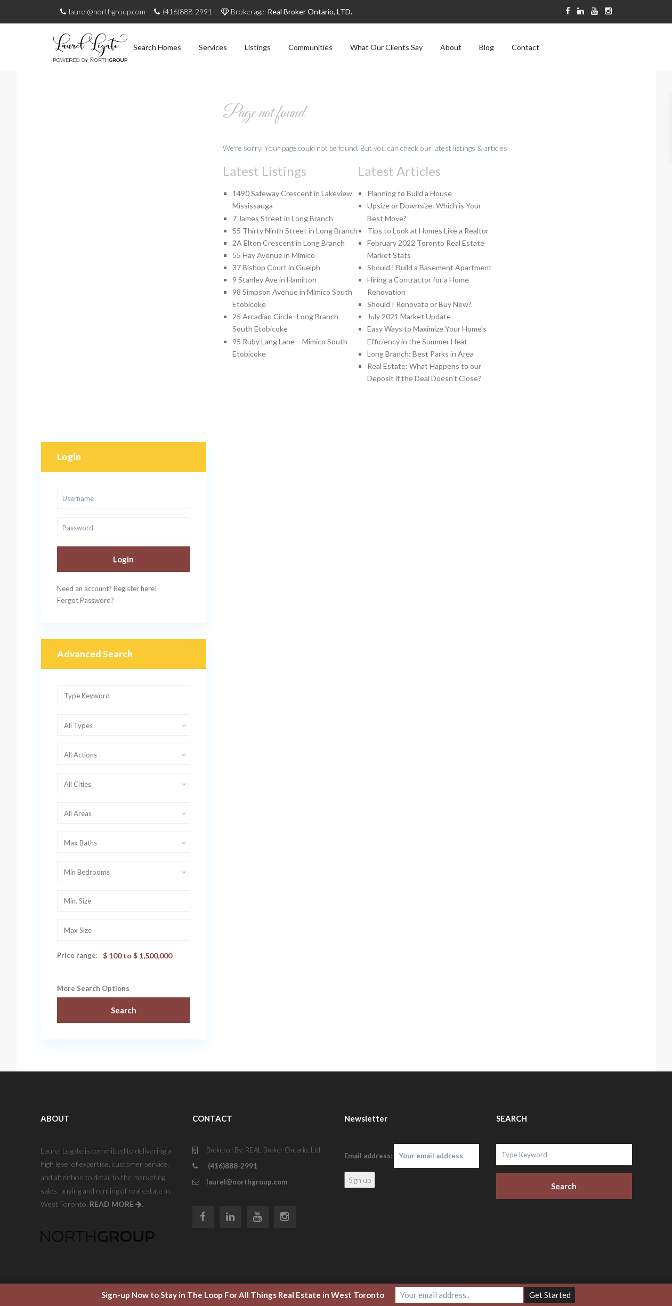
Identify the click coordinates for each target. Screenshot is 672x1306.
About (451, 47)
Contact (525, 47)
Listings (258, 47)
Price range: (77, 955)
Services (213, 47)
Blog (486, 47)
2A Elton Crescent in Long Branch (288, 242)
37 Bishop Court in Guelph (276, 267)
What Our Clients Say (386, 47)
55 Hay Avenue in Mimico (273, 255)
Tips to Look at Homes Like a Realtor (428, 230)
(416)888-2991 (231, 1166)
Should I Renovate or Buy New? (419, 304)
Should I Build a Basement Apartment (429, 267)
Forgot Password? (85, 600)
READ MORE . (116, 1203)
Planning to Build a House (409, 193)
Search (123, 1010)
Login (123, 559)
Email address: (411, 1156)
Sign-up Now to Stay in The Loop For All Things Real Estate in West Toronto (242, 1295)
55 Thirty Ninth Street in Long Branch (295, 230)
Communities (310, 47)
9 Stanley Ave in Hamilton (274, 279)
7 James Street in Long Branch (282, 218)
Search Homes (157, 47)
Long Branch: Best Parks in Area (420, 353)
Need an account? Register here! (107, 588)
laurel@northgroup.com (246, 1182)
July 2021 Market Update (409, 316)
